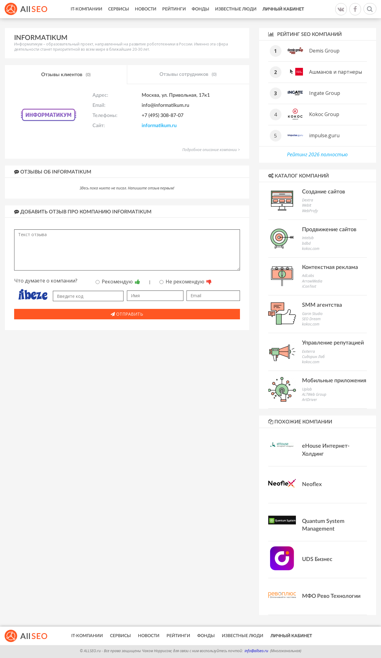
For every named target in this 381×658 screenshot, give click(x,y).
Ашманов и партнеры (335, 71)
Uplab (307, 389)
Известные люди (236, 9)
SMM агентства (322, 305)
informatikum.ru (159, 125)
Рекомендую (118, 281)
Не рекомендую (185, 281)
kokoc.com (310, 248)
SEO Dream (311, 318)
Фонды (200, 9)
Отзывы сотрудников (188, 74)
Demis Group (324, 50)
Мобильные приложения (334, 381)
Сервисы (118, 9)
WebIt (306, 205)
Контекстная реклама (330, 267)
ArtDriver (309, 399)
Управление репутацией (333, 343)
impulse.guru (324, 135)
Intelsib (308, 237)
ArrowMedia (312, 281)
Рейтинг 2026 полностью (317, 154)
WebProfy (310, 210)
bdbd (306, 243)
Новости (145, 9)
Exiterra (308, 351)
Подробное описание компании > (211, 149)
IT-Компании (86, 9)
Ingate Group (324, 93)
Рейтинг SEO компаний (305, 34)
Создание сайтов (323, 192)
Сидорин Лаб (313, 356)
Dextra (307, 200)
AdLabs (308, 275)
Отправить (127, 314)
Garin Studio (312, 313)
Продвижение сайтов (329, 229)
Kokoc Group (324, 114)
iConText (309, 286)
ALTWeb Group (314, 394)
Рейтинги (174, 9)
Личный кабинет (283, 9)
